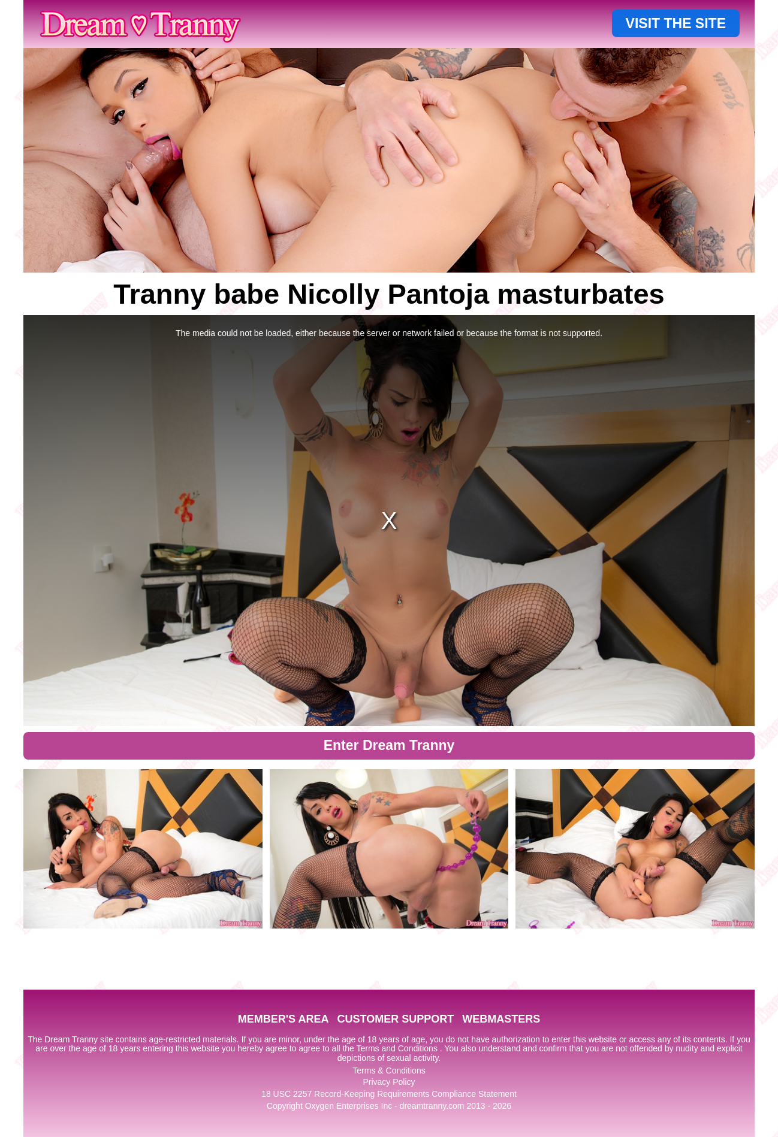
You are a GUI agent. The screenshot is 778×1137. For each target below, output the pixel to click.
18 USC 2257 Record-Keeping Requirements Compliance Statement (389, 1094)
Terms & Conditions (388, 1070)
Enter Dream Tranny (389, 745)
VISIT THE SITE (676, 23)
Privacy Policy (389, 1082)
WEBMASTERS (501, 1019)
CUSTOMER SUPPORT (395, 1019)
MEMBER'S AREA (283, 1019)
